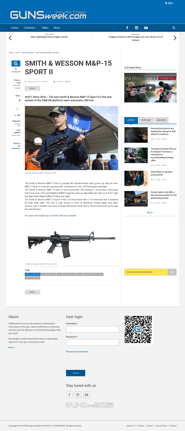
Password (72, 337)
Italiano (32, 88)
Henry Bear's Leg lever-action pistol (162, 173)
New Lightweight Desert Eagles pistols (49, 37)
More (57, 27)
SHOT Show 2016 (32, 278)
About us (131, 426)
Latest (131, 120)
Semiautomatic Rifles (93, 274)
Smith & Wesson (33, 274)
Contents (29, 27)
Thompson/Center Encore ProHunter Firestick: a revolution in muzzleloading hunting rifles (163, 155)
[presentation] (88, 360)
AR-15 (59, 274)
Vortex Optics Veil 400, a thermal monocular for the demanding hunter (164, 195)
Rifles (67, 82)
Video (45, 27)
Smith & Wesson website (64, 215)
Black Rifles (69, 274)
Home (14, 27)
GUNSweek (15, 72)
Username (72, 323)
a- (15, 115)
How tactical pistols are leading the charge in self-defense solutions (163, 131)
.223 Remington (48, 274)
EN (169, 3)
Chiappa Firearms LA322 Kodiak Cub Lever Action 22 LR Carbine (136, 38)
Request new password (77, 351)
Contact (140, 426)
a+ (18, 115)
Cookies (173, 426)
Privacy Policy (161, 426)
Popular (146, 120)
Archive (161, 120)
